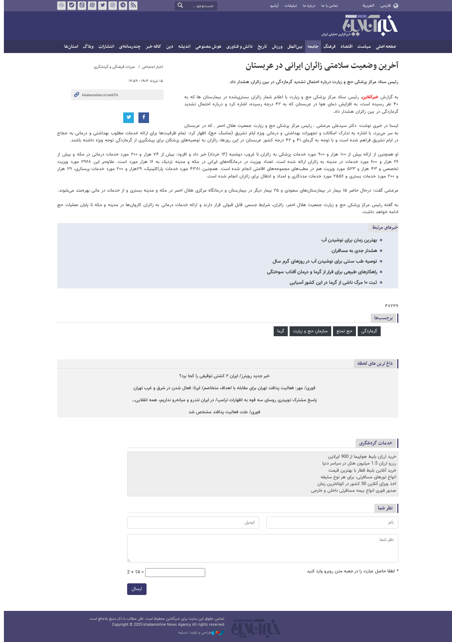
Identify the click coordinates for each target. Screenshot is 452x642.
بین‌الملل (293, 47)
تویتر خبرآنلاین (100, 5)
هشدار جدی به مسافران (352, 251)
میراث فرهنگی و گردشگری (112, 67)
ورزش (275, 47)
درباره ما (307, 6)
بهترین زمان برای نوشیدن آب (347, 240)
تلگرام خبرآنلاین (121, 5)
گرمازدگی (367, 331)
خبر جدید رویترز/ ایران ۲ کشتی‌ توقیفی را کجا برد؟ (223, 376)
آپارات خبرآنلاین (90, 5)
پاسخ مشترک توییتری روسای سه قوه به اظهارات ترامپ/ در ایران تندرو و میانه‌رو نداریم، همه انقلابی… (222, 400)
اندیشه (183, 47)
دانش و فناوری (238, 47)
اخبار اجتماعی (150, 67)
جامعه (311, 47)
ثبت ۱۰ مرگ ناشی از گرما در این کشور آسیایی (331, 283)
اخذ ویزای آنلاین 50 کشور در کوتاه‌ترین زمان (355, 484)
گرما (278, 331)
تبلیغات (288, 6)
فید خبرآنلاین (131, 5)
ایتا (80, 5)
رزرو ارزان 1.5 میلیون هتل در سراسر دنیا (357, 463)
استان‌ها (69, 47)
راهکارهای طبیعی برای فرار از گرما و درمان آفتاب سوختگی (320, 272)
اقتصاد (345, 47)
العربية (367, 5)
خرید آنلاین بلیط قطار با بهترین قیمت (360, 470)
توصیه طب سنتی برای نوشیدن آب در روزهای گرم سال (323, 261)
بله (69, 5)
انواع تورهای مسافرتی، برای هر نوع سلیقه (356, 477)
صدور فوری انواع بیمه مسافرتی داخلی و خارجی (351, 491)
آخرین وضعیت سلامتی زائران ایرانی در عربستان (320, 66)
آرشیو (272, 6)
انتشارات (104, 47)
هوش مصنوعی (207, 47)
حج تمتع (343, 331)
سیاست (362, 47)
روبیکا (59, 5)
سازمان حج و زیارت (308, 331)
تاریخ (260, 47)
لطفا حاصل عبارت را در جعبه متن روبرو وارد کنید (351, 571)
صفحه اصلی (384, 47)
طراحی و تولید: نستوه (199, 633)
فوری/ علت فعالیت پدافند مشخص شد (222, 412)
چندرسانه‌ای (128, 47)
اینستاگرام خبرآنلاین (110, 5)
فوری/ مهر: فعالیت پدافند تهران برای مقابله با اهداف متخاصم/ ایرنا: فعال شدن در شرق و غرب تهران (223, 388)
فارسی (383, 5)
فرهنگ (328, 47)
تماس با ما (328, 6)
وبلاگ (86, 47)
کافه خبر (152, 47)
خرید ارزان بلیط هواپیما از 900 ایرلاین (360, 457)
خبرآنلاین (358, 26)
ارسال (135, 588)
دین (168, 47)
